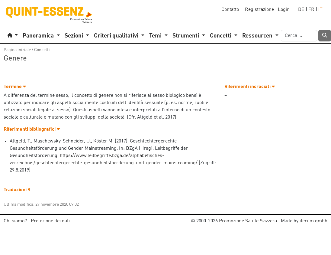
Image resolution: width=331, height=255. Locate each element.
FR (311, 9)
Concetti (42, 50)
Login (284, 9)
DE (301, 9)
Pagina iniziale (17, 50)
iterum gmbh (313, 221)
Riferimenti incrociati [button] (249, 86)
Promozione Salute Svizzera (248, 221)
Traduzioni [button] (17, 190)
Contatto (230, 9)
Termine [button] (15, 86)
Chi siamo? (15, 221)
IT (320, 9)
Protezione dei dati (50, 221)
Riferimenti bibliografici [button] (32, 129)
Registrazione (259, 9)
